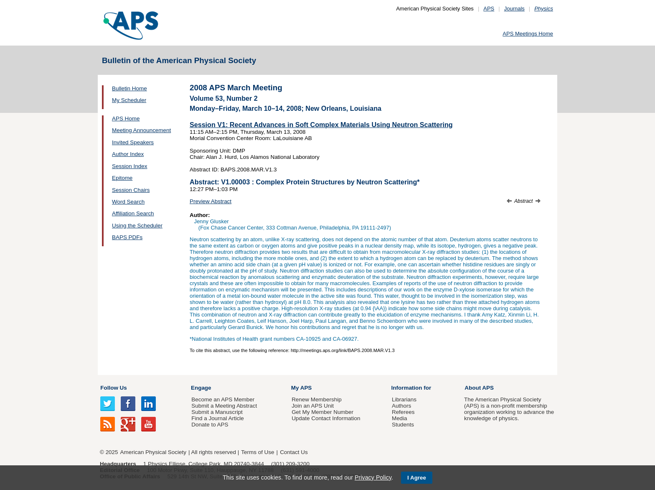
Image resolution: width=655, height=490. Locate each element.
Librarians (404, 399)
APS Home (126, 118)
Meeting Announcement (141, 130)
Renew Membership (317, 399)
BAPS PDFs (127, 237)
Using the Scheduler (137, 225)
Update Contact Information (326, 418)
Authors (401, 406)
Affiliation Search (133, 213)
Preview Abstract (210, 201)
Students (403, 424)
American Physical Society (153, 452)
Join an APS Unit (313, 406)
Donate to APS (209, 424)
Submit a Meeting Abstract (224, 406)
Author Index (128, 154)
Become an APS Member (222, 399)
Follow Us (113, 388)
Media (399, 418)
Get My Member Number (322, 412)
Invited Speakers (133, 142)
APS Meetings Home (528, 34)
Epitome (122, 178)
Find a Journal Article (217, 418)
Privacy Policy (373, 477)
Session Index (129, 166)
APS (488, 8)
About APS (479, 388)
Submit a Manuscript (216, 412)
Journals (514, 8)
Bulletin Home (129, 88)
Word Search (128, 202)
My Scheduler (129, 100)
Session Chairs (131, 190)
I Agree (416, 478)
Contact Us (293, 452)
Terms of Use (257, 452)
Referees (403, 412)
